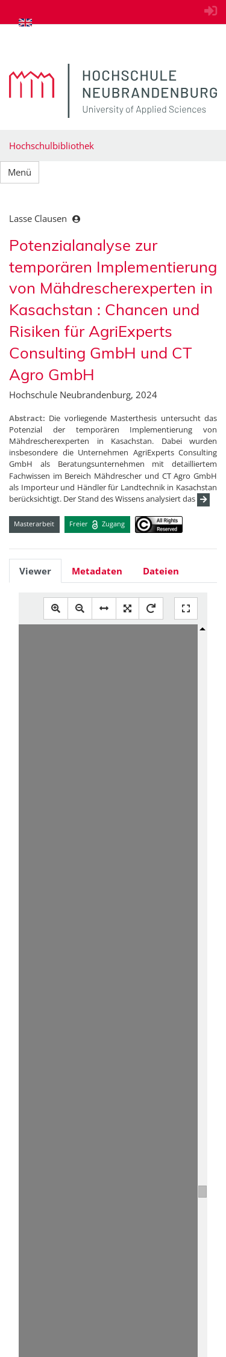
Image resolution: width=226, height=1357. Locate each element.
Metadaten (97, 571)
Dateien (161, 571)
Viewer (35, 571)
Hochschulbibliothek (51, 146)
